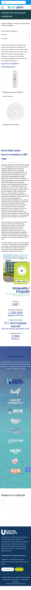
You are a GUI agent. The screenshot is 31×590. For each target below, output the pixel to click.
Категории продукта (9, 31)
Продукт (9, 23)
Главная (3, 23)
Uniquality (16, 23)
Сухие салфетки (25, 23)
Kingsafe (15, 34)
